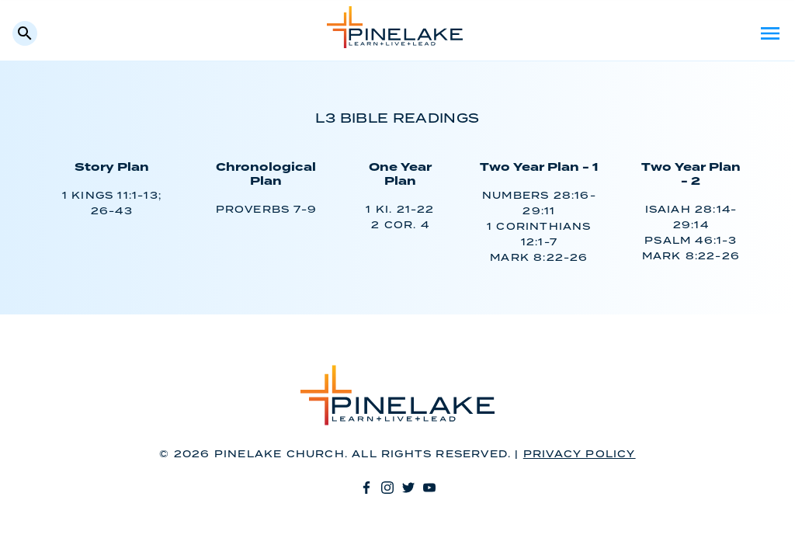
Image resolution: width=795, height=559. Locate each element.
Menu (770, 33)
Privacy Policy (579, 454)
